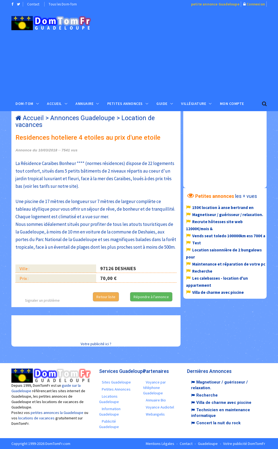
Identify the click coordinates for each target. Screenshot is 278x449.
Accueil (54, 103)
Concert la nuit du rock (218, 422)
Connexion (256, 4)
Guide (162, 103)
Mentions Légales (160, 443)
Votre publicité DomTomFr (244, 443)
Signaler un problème (42, 300)
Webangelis (155, 414)
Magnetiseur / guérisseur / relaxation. (227, 214)
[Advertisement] (188, 52)
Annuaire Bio (156, 400)
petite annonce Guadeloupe (215, 4)
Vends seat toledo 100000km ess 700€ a (228, 235)
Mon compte (232, 103)
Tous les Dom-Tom (63, 4)
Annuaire (84, 103)
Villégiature (193, 103)
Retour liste (105, 296)
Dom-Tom (24, 103)
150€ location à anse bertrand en (223, 207)
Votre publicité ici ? (96, 343)
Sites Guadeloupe (116, 382)
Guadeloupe (208, 443)
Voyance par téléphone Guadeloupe (154, 387)
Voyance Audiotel (160, 407)
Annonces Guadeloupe (82, 118)
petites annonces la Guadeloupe (57, 412)
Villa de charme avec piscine (218, 292)
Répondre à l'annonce (151, 296)
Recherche (202, 271)
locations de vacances (36, 418)
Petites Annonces (125, 103)
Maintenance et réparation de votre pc (228, 264)
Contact (33, 4)
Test (196, 242)
